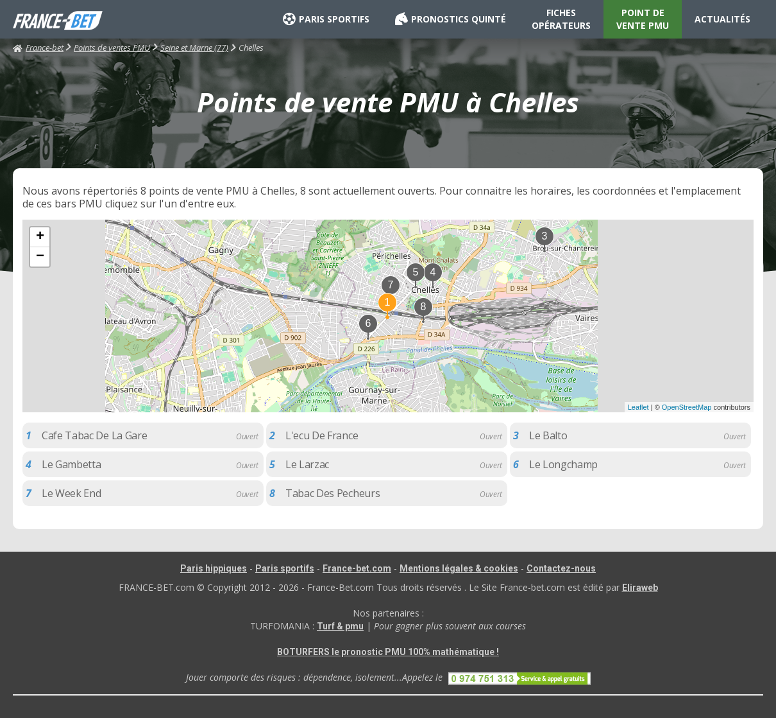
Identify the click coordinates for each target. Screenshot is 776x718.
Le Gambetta (71, 464)
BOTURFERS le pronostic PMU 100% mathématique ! (388, 652)
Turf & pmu (340, 626)
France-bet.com (357, 568)
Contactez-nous (561, 568)
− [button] (40, 257)
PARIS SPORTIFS (326, 19)
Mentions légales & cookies (459, 568)
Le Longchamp (563, 464)
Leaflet (638, 407)
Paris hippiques (213, 568)
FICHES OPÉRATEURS (561, 18)
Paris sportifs (284, 568)
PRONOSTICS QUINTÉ (450, 19)
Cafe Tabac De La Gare (94, 435)
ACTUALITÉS (722, 19)
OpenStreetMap (687, 407)
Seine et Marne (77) (194, 47)
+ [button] (40, 237)
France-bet (38, 47)
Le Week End (71, 493)
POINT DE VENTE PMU (642, 18)
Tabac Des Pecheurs (332, 493)
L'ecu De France (321, 435)
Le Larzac (307, 464)
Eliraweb (640, 587)
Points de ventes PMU (112, 47)
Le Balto (548, 435)
